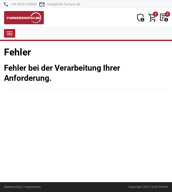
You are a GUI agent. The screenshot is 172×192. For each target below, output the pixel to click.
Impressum (32, 187)
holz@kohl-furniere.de (63, 4)
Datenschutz (13, 187)
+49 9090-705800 (24, 4)
